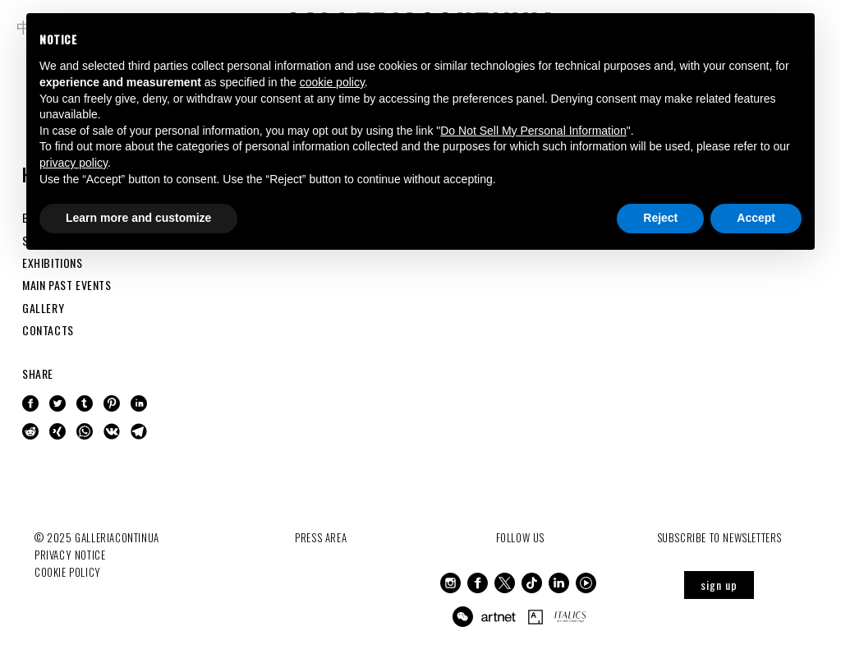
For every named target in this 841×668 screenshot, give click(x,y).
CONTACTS (48, 330)
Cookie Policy (67, 572)
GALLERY (43, 307)
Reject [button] (660, 217)
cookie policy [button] (332, 82)
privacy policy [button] (73, 162)
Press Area (321, 537)
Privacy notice (69, 554)
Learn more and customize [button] (138, 217)
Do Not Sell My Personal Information (533, 130)
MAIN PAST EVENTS (67, 284)
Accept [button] (756, 217)
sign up (719, 584)
